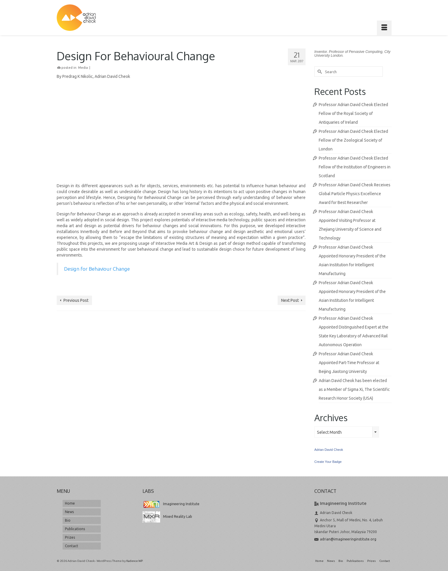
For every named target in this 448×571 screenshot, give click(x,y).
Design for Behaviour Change (97, 269)
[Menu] (384, 28)
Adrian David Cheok (328, 449)
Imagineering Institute (170, 504)
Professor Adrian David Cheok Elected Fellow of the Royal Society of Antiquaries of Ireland (353, 113)
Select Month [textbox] (329, 432)
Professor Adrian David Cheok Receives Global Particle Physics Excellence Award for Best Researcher (354, 193)
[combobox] (346, 432)
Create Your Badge (328, 461)
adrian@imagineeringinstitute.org (345, 539)
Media (83, 67)
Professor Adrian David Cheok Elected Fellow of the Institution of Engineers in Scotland (354, 167)
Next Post (290, 300)
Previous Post (75, 300)
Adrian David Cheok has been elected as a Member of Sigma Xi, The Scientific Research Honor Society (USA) (354, 389)
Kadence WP (134, 560)
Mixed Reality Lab (167, 516)
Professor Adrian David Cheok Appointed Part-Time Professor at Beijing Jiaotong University (349, 362)
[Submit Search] (318, 71)
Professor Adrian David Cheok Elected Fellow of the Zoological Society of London (353, 140)
